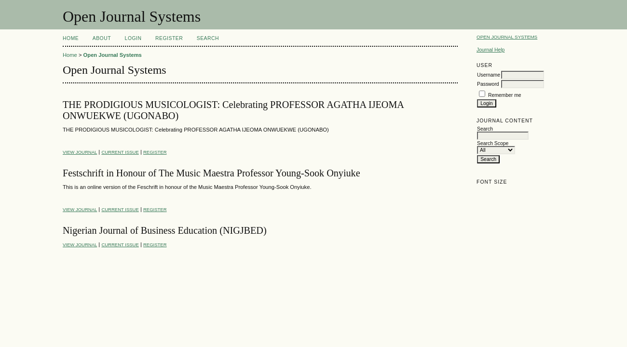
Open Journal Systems (507, 37)
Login (133, 38)
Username (488, 75)
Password (488, 84)
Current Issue (119, 152)
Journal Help (490, 50)
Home (71, 38)
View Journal (80, 152)
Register (169, 38)
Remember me (504, 95)
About (102, 38)
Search (208, 38)
